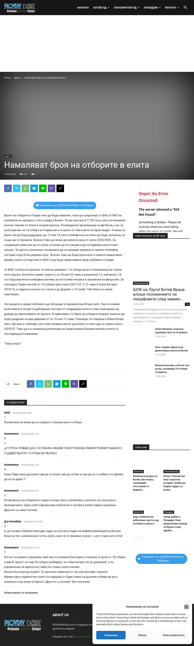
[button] (186, 607)
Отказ (142, 635)
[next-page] (141, 538)
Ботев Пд (101, 7)
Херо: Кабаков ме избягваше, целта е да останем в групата (146, 520)
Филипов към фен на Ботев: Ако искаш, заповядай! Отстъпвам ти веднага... (172, 368)
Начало (83, 7)
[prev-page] (135, 538)
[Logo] (21, 7)
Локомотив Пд (127, 7)
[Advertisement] (97, 43)
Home (7, 77)
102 (187, 304)
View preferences (174, 635)
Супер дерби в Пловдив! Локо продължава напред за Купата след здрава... (175, 523)
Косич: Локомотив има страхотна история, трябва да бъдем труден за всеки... (174, 483)
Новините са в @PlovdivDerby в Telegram (64, 205)
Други (17, 77)
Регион (172, 7)
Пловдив (152, 7)
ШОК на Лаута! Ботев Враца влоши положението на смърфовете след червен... (159, 294)
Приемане (111, 635)
